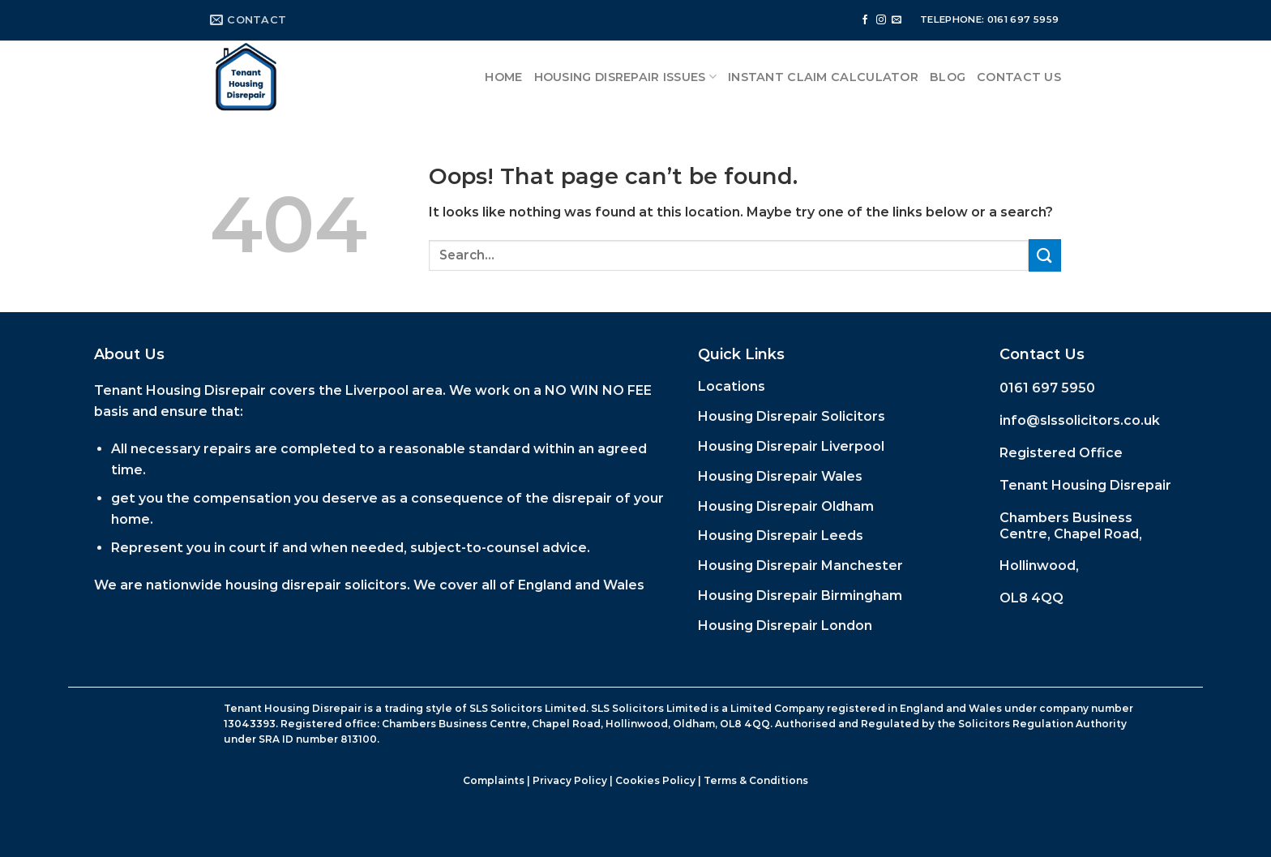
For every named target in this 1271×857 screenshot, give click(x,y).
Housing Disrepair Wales (780, 476)
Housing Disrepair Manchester (800, 565)
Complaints (493, 780)
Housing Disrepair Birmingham (800, 595)
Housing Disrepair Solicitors (791, 416)
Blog (947, 77)
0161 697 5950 (1047, 388)
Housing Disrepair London (785, 625)
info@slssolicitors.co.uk (1079, 420)
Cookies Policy (655, 780)
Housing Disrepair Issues (625, 76)
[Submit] (1045, 255)
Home (503, 77)
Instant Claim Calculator (823, 77)
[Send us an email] (896, 20)
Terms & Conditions (756, 780)
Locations (731, 386)
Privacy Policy (570, 780)
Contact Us (1019, 77)
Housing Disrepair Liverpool (791, 446)
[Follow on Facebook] (865, 20)
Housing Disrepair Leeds (780, 535)
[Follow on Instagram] (881, 20)
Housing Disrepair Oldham (786, 506)
